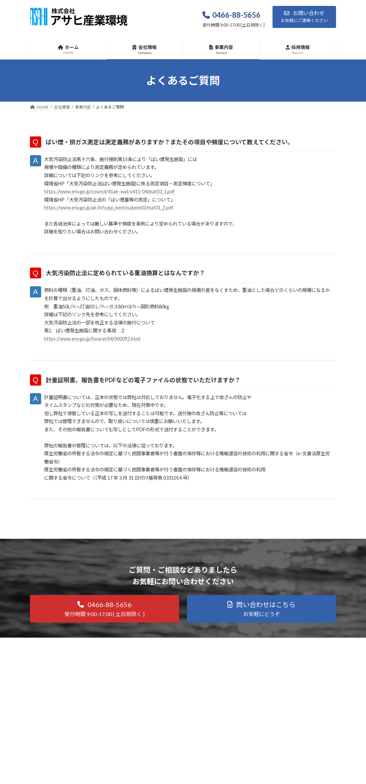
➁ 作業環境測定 (155, 705)
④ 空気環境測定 (155, 728)
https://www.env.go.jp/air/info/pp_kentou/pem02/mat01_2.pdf (116, 214)
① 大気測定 (151, 694)
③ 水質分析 (151, 717)
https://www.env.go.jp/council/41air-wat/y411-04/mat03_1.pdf (117, 196)
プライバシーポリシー (264, 747)
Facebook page (288, 701)
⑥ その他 (149, 751)
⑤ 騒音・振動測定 (157, 740)
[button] (304, 17)
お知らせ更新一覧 (260, 735)
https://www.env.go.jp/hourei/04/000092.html (98, 353)
